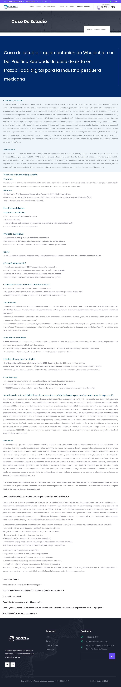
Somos (38, 7)
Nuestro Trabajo (49, 7)
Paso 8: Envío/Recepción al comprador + (20, 613)
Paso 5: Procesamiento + (13, 596)
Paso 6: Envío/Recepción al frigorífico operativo (22, 602)
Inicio (32, 7)
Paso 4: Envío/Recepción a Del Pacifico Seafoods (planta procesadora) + (33, 590)
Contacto (70, 7)
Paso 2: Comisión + (11, 579)
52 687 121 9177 (108, 7)
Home (89, 29)
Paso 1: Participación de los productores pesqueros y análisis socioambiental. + (36, 497)
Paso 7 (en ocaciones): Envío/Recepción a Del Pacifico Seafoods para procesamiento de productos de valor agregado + (53, 608)
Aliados (61, 7)
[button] (60, 496)
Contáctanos (106, 5)
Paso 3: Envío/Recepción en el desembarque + (22, 585)
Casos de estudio (83, 7)
